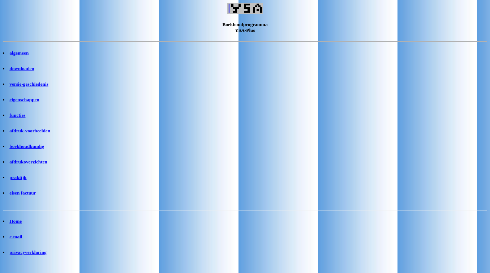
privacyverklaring (27, 252)
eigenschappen (24, 99)
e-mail (15, 236)
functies (17, 115)
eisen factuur (22, 193)
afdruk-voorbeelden (29, 130)
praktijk (17, 177)
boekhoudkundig (26, 146)
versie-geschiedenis (28, 84)
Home (15, 221)
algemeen (19, 53)
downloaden (21, 68)
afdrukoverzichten (28, 162)
